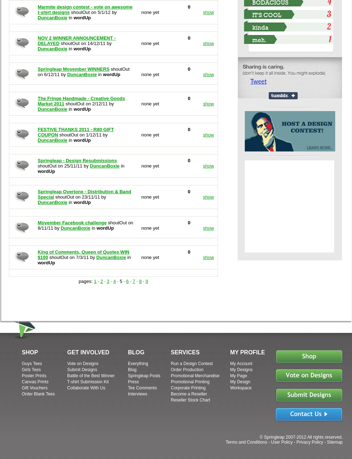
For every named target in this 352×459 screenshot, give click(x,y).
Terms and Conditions (246, 442)
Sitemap (335, 442)
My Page (238, 375)
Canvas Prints (35, 381)
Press (133, 381)
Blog (132, 369)
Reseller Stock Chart (190, 400)
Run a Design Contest (192, 363)
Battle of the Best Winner (91, 375)
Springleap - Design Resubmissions (77, 160)
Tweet (259, 81)
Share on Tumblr (283, 95)
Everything (138, 363)
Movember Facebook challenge (72, 222)
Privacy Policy (310, 442)
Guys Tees (32, 363)
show (208, 12)
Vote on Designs (82, 363)
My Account (241, 363)
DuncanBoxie (53, 17)
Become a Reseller (189, 393)
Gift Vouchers (35, 387)
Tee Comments (142, 387)
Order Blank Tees (38, 393)
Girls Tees (31, 369)
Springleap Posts (144, 375)
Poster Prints (34, 375)
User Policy (282, 442)
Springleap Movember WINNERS (74, 69)
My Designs (241, 369)
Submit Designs (82, 369)
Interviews (137, 393)
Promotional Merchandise (195, 375)
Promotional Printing (190, 381)
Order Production (187, 369)
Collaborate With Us (86, 387)
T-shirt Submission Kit (88, 381)
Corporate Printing (188, 387)
